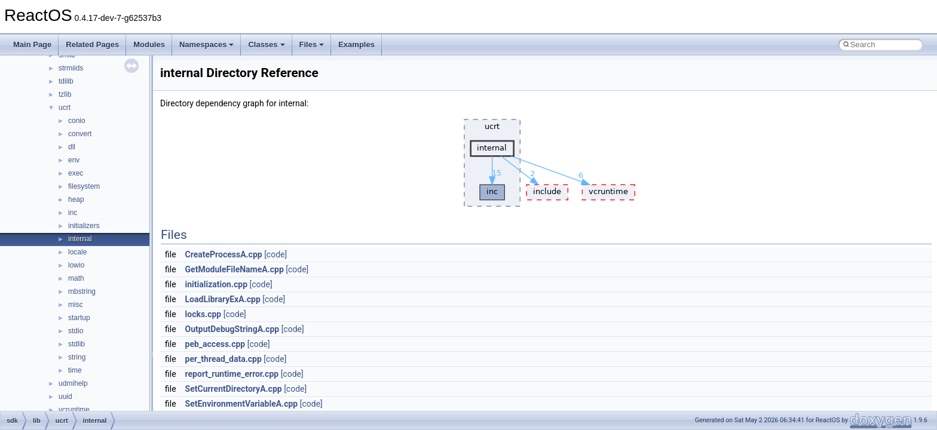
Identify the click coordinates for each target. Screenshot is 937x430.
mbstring (82, 291)
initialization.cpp (216, 284)
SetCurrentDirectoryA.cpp (233, 389)
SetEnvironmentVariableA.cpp (241, 403)
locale (77, 252)
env (73, 160)
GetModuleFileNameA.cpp (234, 269)
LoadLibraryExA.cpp (223, 299)
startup (79, 318)
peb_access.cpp (215, 344)
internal (79, 239)
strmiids (71, 68)
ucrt (65, 107)
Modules (149, 44)
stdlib (76, 344)
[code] (275, 254)
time (75, 370)
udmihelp (73, 383)
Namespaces (206, 44)
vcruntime (74, 410)
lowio (76, 265)
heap (76, 199)
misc (75, 304)
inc (72, 212)
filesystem (84, 186)
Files (311, 44)
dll (71, 147)
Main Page (32, 44)
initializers (84, 226)
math (76, 278)
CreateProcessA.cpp (223, 254)
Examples (356, 44)
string (76, 357)
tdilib (66, 81)
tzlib (65, 94)
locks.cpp (203, 314)
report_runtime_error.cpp (232, 374)
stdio (75, 331)
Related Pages (92, 44)
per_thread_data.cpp (223, 359)
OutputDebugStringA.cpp (232, 329)
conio (76, 120)
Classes (266, 44)
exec (75, 173)
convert (79, 134)
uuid (65, 396)
